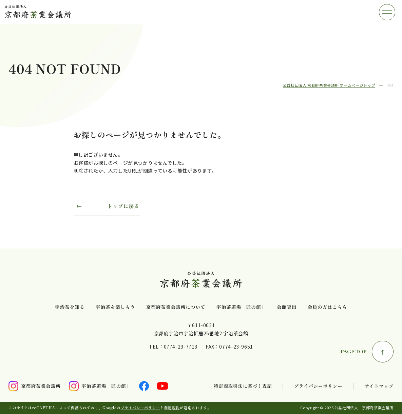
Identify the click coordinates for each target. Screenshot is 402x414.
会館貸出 (286, 307)
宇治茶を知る (70, 307)
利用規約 (171, 407)
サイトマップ (379, 386)
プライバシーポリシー (318, 386)
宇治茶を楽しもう (115, 307)
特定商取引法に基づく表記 (243, 386)
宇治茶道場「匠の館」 (241, 307)
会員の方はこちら (327, 307)
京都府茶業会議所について (175, 307)
